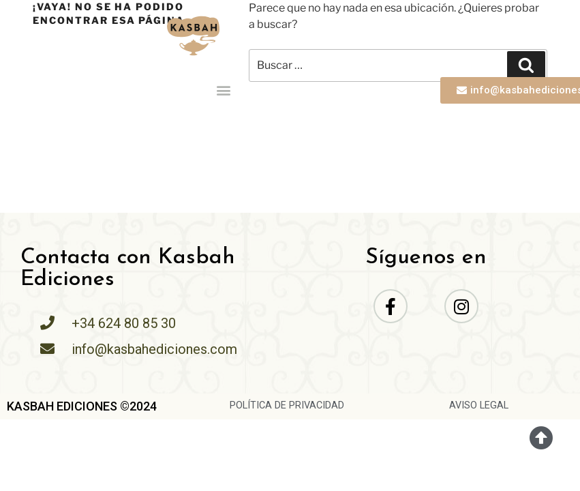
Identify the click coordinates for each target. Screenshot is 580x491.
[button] (224, 90)
